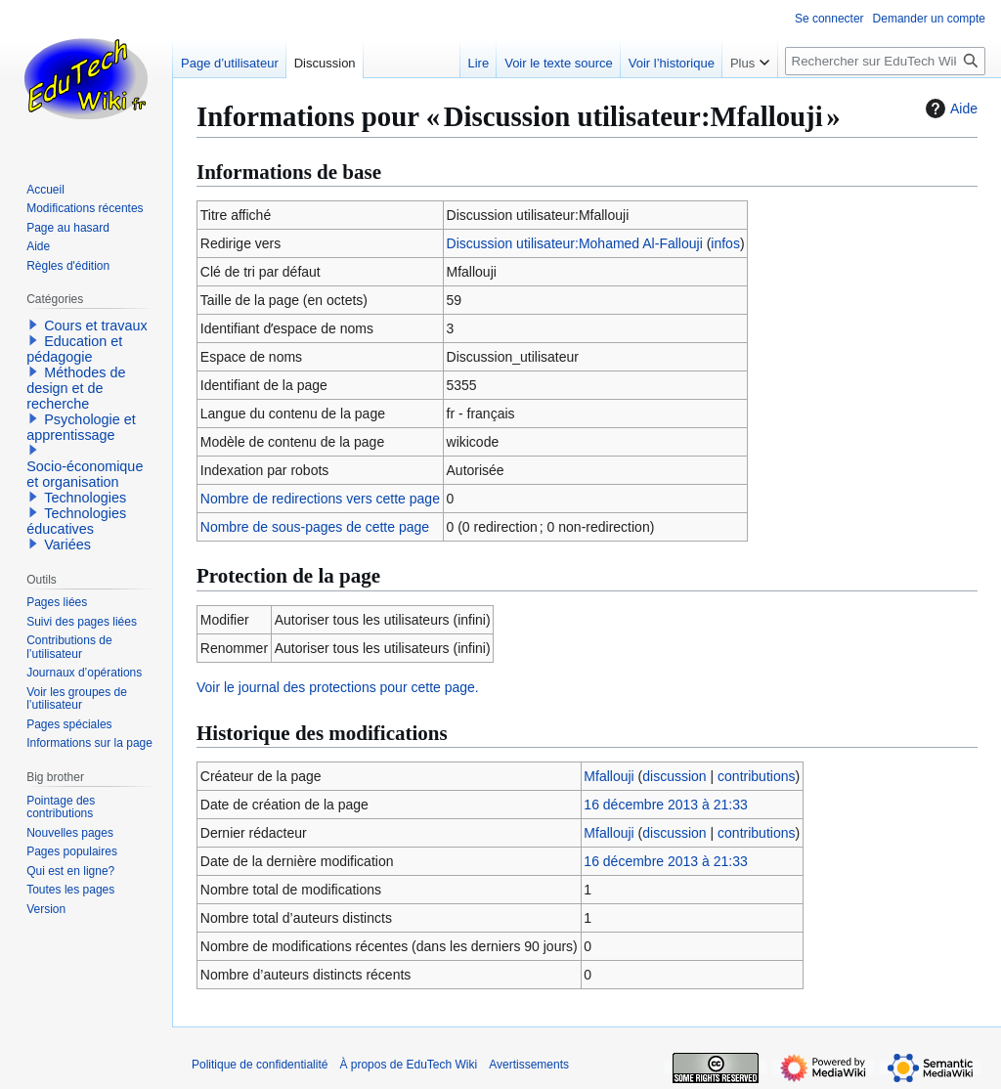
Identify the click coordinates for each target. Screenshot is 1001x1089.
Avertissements (529, 1064)
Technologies (85, 497)
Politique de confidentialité (259, 1064)
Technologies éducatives (76, 521)
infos (725, 243)
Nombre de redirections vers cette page (320, 498)
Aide (949, 108)
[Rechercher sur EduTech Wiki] (885, 61)
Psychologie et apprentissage (81, 427)
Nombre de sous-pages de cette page (314, 527)
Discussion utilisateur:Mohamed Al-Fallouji (575, 243)
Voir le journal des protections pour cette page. (337, 687)
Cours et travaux (96, 325)
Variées (67, 544)
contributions (756, 776)
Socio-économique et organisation (84, 474)
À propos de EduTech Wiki (408, 1064)
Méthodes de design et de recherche (75, 388)
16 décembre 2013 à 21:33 (665, 804)
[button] (33, 324)
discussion (674, 776)
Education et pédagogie (74, 349)
